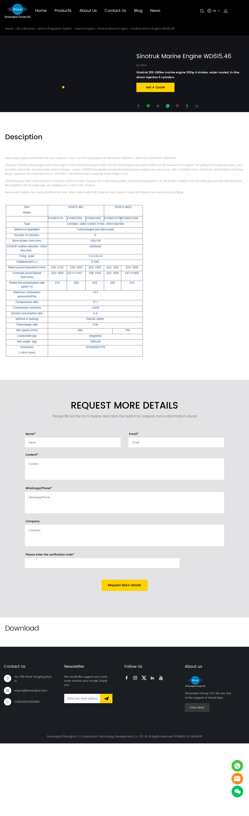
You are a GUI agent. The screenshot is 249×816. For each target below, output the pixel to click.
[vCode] (102, 636)
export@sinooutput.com (31, 763)
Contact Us (115, 11)
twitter (159, 107)
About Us (88, 11)
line (149, 107)
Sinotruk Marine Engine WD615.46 (153, 29)
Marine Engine (84, 29)
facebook (139, 107)
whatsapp (168, 107)
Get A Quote (155, 87)
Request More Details (124, 658)
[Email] (82, 771)
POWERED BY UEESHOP (188, 809)
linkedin (198, 107)
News (155, 11)
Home (41, 11)
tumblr (188, 107)
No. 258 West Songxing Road (33, 752)
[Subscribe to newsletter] (106, 771)
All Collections (25, 29)
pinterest (178, 107)
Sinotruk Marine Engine (112, 29)
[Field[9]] (73, 515)
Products (63, 11)
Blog (138, 11)
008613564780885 (27, 774)
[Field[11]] (176, 515)
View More (197, 780)
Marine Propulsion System (55, 29)
